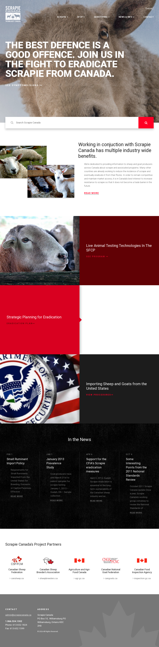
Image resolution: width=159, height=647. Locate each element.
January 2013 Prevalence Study (55, 463)
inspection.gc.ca (142, 578)
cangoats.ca (111, 578)
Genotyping (101, 17)
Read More (91, 193)
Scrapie (61, 17)
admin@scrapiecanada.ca (18, 615)
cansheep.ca (17, 578)
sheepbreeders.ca (49, 578)
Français (149, 8)
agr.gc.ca (79, 578)
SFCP (80, 17)
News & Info (125, 17)
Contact (148, 17)
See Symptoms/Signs (23, 85)
